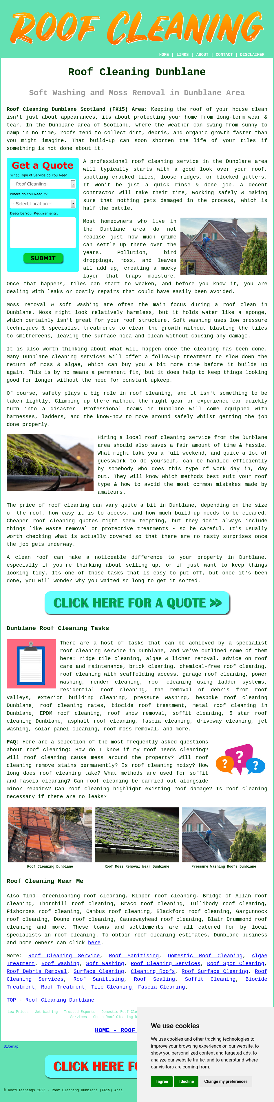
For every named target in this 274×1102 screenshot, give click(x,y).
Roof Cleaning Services (165, 964)
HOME (164, 54)
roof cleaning (47, 750)
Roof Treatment (63, 987)
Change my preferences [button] (225, 1081)
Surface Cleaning (99, 971)
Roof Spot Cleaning (235, 964)
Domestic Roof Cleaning (205, 956)
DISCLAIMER (252, 54)
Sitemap (11, 1047)
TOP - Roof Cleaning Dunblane (50, 1000)
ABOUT (202, 54)
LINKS (182, 54)
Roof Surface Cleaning (215, 971)
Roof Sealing (154, 979)
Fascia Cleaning (161, 987)
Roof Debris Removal (37, 971)
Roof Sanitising (134, 956)
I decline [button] (186, 1081)
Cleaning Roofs (153, 971)
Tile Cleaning (111, 987)
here (94, 943)
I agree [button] (162, 1081)
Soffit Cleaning (210, 979)
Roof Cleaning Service (64, 956)
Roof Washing (60, 964)
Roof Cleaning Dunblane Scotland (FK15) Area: (77, 109)
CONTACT (224, 54)
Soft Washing (105, 964)
